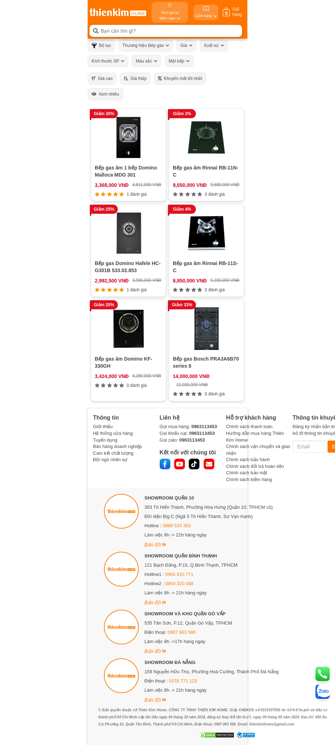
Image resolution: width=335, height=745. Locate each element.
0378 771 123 (183, 681)
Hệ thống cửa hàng (113, 433)
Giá (186, 45)
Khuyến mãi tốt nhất (180, 78)
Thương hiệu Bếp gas (145, 45)
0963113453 (204, 426)
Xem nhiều (105, 94)
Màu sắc (146, 61)
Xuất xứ (214, 45)
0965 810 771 (179, 574)
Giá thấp (135, 78)
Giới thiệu (102, 426)
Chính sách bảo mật (246, 472)
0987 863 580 (182, 632)
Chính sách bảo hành (248, 459)
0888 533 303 (177, 525)
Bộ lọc (101, 45)
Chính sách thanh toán (249, 426)
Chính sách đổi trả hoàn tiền (255, 466)
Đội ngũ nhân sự (110, 459)
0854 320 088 (179, 583)
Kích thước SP (108, 61)
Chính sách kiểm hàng (249, 479)
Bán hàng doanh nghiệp (117, 446)
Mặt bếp (179, 61)
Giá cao (102, 78)
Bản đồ (155, 544)
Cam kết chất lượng (113, 453)
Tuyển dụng (105, 440)
